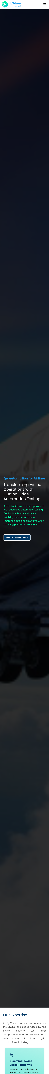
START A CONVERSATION (17, 537)
